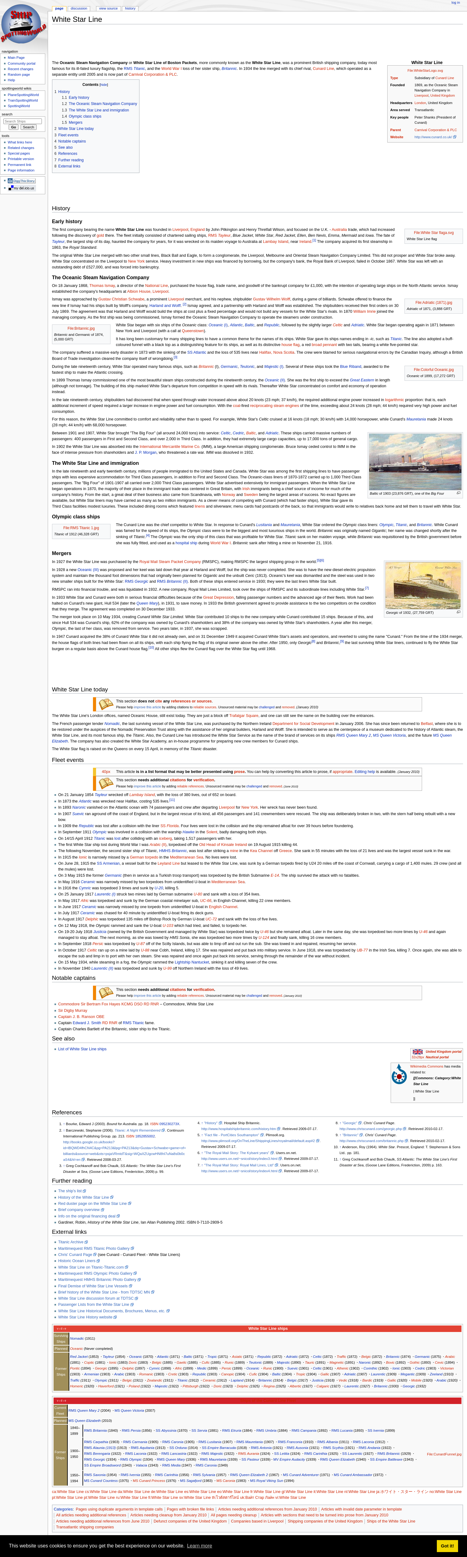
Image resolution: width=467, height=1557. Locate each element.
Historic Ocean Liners (76, 1261)
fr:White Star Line (265, 1492)
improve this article (147, 707)
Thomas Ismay (102, 286)
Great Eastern (362, 380)
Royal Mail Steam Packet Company (170, 562)
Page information (21, 170)
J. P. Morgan (145, 452)
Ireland (306, 241)
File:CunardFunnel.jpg (444, 1454)
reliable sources (205, 707)
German (137, 857)
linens (200, 506)
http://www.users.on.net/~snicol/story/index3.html (239, 1159)
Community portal (21, 63)
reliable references (190, 786)
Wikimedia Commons (426, 1066)
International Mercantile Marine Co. (170, 447)
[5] (318, 560)
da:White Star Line (134, 1492)
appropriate (342, 772)
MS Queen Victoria (389, 735)
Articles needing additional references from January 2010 (267, 1509)
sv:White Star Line (195, 1497)
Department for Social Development (303, 724)
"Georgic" (349, 1123)
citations (178, 780)
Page (59, 8)
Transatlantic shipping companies (85, 1527)
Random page (19, 74)
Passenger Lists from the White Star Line (93, 1304)
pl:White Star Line (67, 1497)
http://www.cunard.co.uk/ (433, 137)
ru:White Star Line (131, 1497)
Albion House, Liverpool (147, 291)
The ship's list (70, 1191)
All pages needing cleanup (234, 1515)
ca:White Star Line (68, 1492)
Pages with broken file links (190, 1509)
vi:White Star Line (290, 1497)
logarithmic (394, 400)
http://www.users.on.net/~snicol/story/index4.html (239, 1171)
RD (146, 1004)
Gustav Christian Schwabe (122, 299)
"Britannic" (350, 1135)
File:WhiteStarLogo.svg (425, 70)
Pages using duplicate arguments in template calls (119, 1509)
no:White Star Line (445, 1492)
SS (169, 826)
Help (11, 80)
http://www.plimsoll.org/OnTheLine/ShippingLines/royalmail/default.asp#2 (258, 1141)
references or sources (191, 701)
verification (203, 780)
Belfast (427, 724)
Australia (339, 229)
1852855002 (145, 1136)
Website (397, 137)
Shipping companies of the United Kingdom (325, 1521)
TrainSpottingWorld (23, 100)
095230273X (169, 1124)
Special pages (19, 153)
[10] (151, 647)
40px (106, 772)
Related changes (21, 148)
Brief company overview (79, 1210)
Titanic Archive (70, 1242)
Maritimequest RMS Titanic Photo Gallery (94, 1248)
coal (236, 406)
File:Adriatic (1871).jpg (434, 302)
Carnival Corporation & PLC (436, 130)
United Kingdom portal (443, 1051)
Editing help (365, 772)
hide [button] (103, 84)
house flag (290, 345)
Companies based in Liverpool (257, 1521)
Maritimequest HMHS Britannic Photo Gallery (97, 1279)
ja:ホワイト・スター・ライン (402, 1492)
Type (394, 78)
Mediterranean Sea (186, 857)
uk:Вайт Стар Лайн (257, 1497)
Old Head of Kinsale (216, 845)
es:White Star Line (200, 1492)
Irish (246, 489)
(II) (275, 380)
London (420, 103)
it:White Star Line (328, 1492)
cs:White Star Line (101, 1492)
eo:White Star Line (233, 1492)
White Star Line (262, 1328)
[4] (148, 535)
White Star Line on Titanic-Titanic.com (91, 1267)
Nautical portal (437, 1057)
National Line (156, 286)
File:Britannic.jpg (81, 328)
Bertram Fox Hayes (103, 1004)
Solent (211, 832)
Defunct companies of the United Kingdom (190, 1521)
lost (118, 838)
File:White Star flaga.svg (434, 233)
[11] (172, 800)
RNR (155, 1004)
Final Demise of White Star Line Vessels (93, 1286)
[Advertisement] (164, 43)
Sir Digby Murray (72, 1010)
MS (129, 1410)
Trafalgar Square (244, 716)
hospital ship (186, 543)
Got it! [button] (447, 1545)
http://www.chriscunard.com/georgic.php (371, 1129)
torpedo (151, 857)
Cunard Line (444, 78)
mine (234, 851)
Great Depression (218, 597)
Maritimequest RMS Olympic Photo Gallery (95, 1273)
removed (288, 707)
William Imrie (364, 311)
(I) (218, 325)
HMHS (173, 851)
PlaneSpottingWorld (23, 95)
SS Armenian (108, 863)
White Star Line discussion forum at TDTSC (96, 1298)
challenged (267, 707)
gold (100, 235)
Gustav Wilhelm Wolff (271, 299)
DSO (138, 1004)
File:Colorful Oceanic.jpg (434, 370)
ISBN (154, 1124)
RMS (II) (172, 581)
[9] (342, 641)
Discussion (79, 8)
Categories (63, 1509)
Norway (228, 495)
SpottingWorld (19, 106)
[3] (175, 357)
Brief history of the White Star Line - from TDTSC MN (104, 1292)
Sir (83, 1004)
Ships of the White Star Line (391, 1521)
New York (136, 261)
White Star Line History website (85, 1317)
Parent (395, 130)
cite (158, 701)
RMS (134, 68)
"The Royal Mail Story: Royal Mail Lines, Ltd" (239, 1165)
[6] (322, 560)
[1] (314, 240)
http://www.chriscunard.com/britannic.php (372, 1141)
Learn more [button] (199, 1545)
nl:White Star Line (359, 1492)
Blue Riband (350, 366)
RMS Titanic (133, 1023)
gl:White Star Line (297, 1492)
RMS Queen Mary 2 (353, 735)
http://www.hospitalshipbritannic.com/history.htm (238, 1129)
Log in (456, 2)
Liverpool (422, 95)
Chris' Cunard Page (75, 1255)
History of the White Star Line (83, 1197)
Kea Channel (261, 851)
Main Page (16, 57)
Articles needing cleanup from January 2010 (168, 1515)
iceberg (165, 838)
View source (108, 8)
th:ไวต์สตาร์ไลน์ (225, 1497)
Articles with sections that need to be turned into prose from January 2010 (324, 1515)
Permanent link (19, 165)
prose (239, 772)
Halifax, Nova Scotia (276, 352)
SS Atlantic (196, 352)
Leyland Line (169, 863)
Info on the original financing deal (86, 1216)
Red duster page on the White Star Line (92, 1203)
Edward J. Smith (87, 1023)
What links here (20, 142)
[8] (313, 641)
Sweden (251, 495)
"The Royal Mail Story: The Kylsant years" (236, 1153)
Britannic (265, 1380)
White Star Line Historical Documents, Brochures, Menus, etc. (111, 1311)
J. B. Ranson (84, 1017)
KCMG (127, 1004)
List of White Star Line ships (82, 1049)
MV (289, 1459)
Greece (285, 851)
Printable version (21, 159)
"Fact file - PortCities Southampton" (231, 1135)
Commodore (69, 1004)
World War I (171, 68)
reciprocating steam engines (274, 406)
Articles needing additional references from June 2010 (102, 1521)
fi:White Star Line (163, 1497)
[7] (367, 588)
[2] (185, 304)
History (130, 8)
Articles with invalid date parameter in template (361, 1509)
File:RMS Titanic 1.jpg (81, 528)
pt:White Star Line (99, 1497)
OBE (100, 1017)
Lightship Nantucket (192, 962)
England (198, 229)
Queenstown (193, 331)
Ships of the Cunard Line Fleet (268, 1400)
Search (7, 114)
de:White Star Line (167, 1492)
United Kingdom (442, 95)
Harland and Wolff (165, 306)
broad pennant (324, 345)
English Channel (223, 907)
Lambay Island (275, 241)
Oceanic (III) (88, 570)
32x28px (418, 1057)
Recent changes (20, 69)
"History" (211, 1123)
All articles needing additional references (91, 1515)
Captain (65, 1017)
